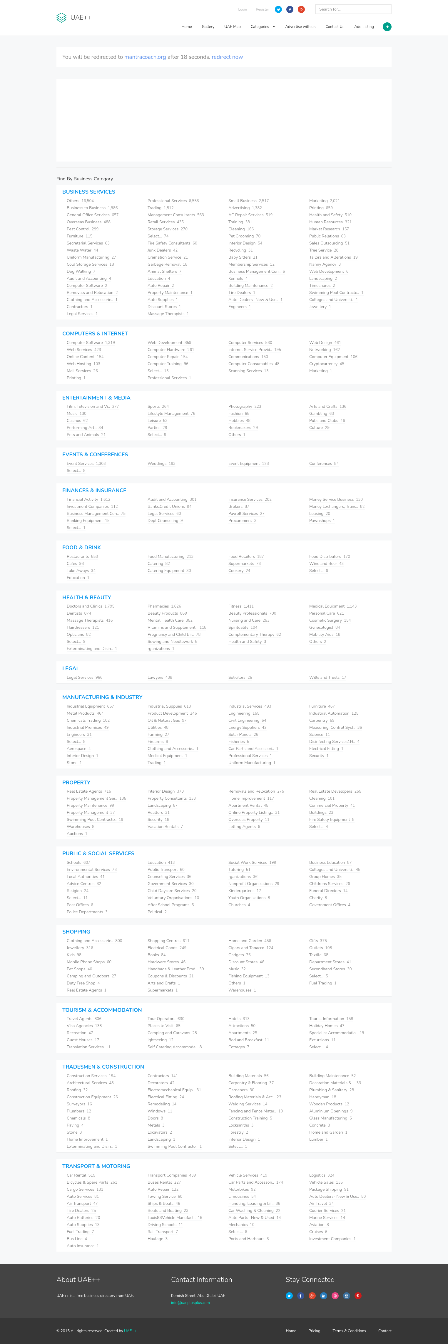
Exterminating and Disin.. (92, 648)
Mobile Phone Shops (89, 962)
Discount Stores (164, 307)
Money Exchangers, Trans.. (337, 506)
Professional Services (173, 201)
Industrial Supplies (169, 706)
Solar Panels (243, 734)
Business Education (330, 862)
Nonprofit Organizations (253, 883)
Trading (161, 208)
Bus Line (77, 1239)
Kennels (238, 278)
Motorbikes (242, 1189)
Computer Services (250, 342)
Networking (324, 349)
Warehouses (80, 826)
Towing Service (165, 1196)
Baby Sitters (243, 257)
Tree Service (323, 250)
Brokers (238, 506)
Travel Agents (84, 1019)
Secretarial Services (88, 243)
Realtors (159, 812)
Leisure (158, 420)
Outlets (320, 948)
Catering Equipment (169, 570)
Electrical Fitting (326, 748)
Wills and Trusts (327, 677)
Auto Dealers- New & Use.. (255, 299)
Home (187, 26)
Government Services (171, 883)
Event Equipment (248, 463)
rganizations (161, 648)
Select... (158, 236)
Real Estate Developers (335, 791)
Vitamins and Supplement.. (177, 627)
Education (159, 278)
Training (240, 222)
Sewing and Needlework (172, 641)
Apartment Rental (248, 805)
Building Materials (248, 1076)
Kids (74, 955)
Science (319, 734)
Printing (321, 208)
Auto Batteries (83, 1217)
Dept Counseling (165, 520)
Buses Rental (164, 1182)
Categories (263, 26)
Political (157, 912)
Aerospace (79, 748)
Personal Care (326, 613)
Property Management (91, 812)
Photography (244, 406)
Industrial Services (249, 706)
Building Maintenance (250, 285)
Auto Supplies (163, 299)
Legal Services (82, 314)
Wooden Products (329, 1104)
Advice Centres (84, 883)
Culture (319, 427)
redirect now (227, 57)
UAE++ (130, 1331)
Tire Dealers (241, 292)
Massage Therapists (168, 314)
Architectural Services (90, 1083)
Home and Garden (249, 941)
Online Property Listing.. (254, 812)
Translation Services (89, 1047)
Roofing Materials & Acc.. (254, 1097)
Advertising (245, 208)
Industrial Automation (333, 713)
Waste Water (82, 250)
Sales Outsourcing (329, 243)
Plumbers (79, 1111)
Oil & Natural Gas (167, 720)
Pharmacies (164, 606)
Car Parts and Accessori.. (253, 748)
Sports (158, 406)
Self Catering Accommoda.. (175, 1047)
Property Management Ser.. (96, 798)
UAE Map (232, 26)
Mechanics (241, 1224)
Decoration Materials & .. (335, 1083)
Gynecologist (324, 627)
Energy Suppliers (247, 727)
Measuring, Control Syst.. (335, 727)
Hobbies (239, 420)
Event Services (86, 463)
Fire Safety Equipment (332, 819)
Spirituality (243, 627)
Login (242, 9)
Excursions (322, 1040)
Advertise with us (300, 26)
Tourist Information (331, 1019)
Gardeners (241, 1090)
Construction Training (250, 1118)
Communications (248, 357)
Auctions (77, 833)
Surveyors (79, 1104)
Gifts (318, 941)
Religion (77, 891)
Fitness (241, 606)
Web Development (328, 271)
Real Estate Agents (89, 791)
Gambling (321, 413)
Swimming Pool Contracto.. (336, 292)
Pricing (314, 1331)
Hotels (239, 1019)
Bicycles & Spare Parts (92, 1182)
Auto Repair (161, 285)
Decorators (161, 1083)
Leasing (319, 513)
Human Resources (330, 222)
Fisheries (238, 741)
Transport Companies (172, 1175)
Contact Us (334, 26)
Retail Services (166, 222)
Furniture (79, 236)
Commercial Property (332, 805)
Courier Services (327, 1210)
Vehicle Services (247, 1175)
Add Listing (364, 26)
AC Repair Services (250, 215)
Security (319, 756)
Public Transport (166, 869)
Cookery (239, 570)
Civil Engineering (247, 720)
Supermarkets (244, 563)
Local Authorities (86, 876)
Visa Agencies (84, 1026)
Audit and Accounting (89, 278)
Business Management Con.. (256, 271)
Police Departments (87, 912)
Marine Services (327, 1217)
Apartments (242, 1033)
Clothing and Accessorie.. (92, 299)
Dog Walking (81, 271)
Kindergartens (244, 891)
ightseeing (160, 1040)
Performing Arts (85, 427)
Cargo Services (85, 1189)
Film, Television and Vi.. (93, 406)
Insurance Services (250, 499)
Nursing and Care (249, 620)
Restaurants (82, 556)
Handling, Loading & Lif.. (254, 1203)
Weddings (161, 463)
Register (262, 9)
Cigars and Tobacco (250, 948)
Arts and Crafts (327, 406)
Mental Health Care (170, 620)
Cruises (318, 1232)
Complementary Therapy (254, 634)
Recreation (80, 1033)
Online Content (85, 357)
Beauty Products (167, 613)
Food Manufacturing (170, 556)
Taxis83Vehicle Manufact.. (175, 1217)
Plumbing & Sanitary (331, 1090)
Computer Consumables (254, 364)
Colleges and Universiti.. (333, 299)
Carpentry (322, 720)
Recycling (240, 250)
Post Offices (80, 905)
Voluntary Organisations (173, 898)
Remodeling (162, 1104)
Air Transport (82, 1203)
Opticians (79, 634)
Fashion (238, 413)
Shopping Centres (169, 941)
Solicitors (240, 677)
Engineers (239, 307)
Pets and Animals (86, 435)
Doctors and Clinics (90, 606)
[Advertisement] (224, 120)
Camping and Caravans (172, 1033)
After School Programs (171, 905)
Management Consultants (176, 215)
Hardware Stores (166, 962)
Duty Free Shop (83, 983)
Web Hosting (83, 364)
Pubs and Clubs (327, 420)
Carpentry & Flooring (251, 1083)
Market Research (329, 229)
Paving (75, 1125)
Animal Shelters (165, 271)
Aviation (319, 1224)
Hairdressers (83, 627)
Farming (158, 734)
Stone (74, 763)
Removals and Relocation (92, 292)
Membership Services (251, 264)
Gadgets (239, 955)
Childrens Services (329, 883)
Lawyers (160, 677)
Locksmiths (240, 1125)
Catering (159, 563)
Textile (318, 955)
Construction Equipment (92, 1097)
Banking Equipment (88, 520)
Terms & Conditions (349, 1331)
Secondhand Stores (330, 969)
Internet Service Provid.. (254, 349)
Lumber (318, 1139)
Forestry (238, 1132)
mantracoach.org (145, 57)
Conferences (324, 463)
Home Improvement (251, 798)
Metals (156, 1125)
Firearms (158, 741)
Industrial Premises (88, 727)
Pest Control (82, 229)
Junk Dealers (163, 250)
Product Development (172, 713)
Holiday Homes (327, 1026)
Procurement (242, 520)
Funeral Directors (328, 891)
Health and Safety (330, 215)
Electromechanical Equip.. (174, 1090)
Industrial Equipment (90, 706)
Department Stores (330, 962)
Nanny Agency (325, 264)
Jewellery (320, 307)
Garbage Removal (167, 264)
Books (157, 955)
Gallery (208, 26)
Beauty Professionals (252, 613)
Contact (385, 1331)
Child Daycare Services (172, 891)
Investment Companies (92, 506)
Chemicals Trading (88, 720)
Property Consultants (172, 798)
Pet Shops (79, 969)
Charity (318, 898)
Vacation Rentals (165, 826)
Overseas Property (249, 819)
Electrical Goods (167, 948)
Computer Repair (168, 357)
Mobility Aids (324, 634)
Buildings (321, 812)
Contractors (80, 307)
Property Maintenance (170, 292)
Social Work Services (252, 862)
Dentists (79, 613)
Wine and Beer (326, 563)
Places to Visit (164, 1026)
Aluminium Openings (331, 1111)
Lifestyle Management (171, 413)
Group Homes (325, 876)
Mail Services (82, 371)
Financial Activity (88, 499)
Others (80, 201)
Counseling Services (169, 876)
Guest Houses (83, 1040)
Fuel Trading (323, 983)
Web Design (325, 342)
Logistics (322, 1175)
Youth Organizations (249, 898)
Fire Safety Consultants (172, 243)
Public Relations (327, 236)
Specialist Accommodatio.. (336, 1033)
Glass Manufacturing (330, 1118)
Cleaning (241, 229)
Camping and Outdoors (91, 976)
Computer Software (87, 285)
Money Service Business (336, 499)
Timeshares (322, 285)
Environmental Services (92, 869)
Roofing (77, 1090)
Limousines (242, 1196)
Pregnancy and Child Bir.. (174, 634)
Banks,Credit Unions (169, 506)
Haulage (158, 1239)
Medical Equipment (333, 606)
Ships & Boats (164, 1203)
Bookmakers (243, 427)
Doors (155, 1118)
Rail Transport (163, 1232)
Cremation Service (168, 257)
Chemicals (78, 1118)
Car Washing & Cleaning (254, 1210)
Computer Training (168, 364)
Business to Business (92, 208)
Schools (78, 862)
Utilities (158, 727)
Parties (157, 427)
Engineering (243, 713)
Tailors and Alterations (333, 257)
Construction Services (91, 1076)
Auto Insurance (83, 1246)
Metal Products (85, 713)
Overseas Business (89, 222)
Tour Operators (166, 1019)
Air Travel (321, 1203)
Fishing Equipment (249, 976)
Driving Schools (165, 1224)
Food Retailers (246, 556)
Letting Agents (244, 826)
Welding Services (248, 1104)
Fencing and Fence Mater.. (255, 1111)
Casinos (77, 420)
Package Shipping (329, 1189)
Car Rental (81, 1175)
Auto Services (83, 1196)
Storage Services (168, 229)
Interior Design (245, 243)
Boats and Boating (168, 1210)
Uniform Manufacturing (91, 257)
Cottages (238, 1047)
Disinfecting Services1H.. (334, 741)
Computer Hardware (171, 349)
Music (76, 413)
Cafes (75, 563)
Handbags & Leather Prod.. (176, 969)
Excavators (160, 1132)
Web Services (84, 349)
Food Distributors (329, 556)
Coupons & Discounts (171, 976)
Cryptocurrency (326, 364)
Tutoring (239, 869)
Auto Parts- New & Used (254, 1217)
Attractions (241, 1026)
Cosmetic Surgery (330, 620)
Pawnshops (322, 520)
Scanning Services (248, 371)
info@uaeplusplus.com (190, 1302)
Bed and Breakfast (248, 1040)
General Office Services (93, 215)
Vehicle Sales (326, 1182)
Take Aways (81, 570)
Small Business (248, 201)
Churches (239, 905)
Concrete (319, 1125)
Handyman (322, 1097)
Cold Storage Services (90, 264)
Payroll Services (246, 513)
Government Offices (329, 905)
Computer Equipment (333, 357)
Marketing (324, 201)
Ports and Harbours (248, 1239)
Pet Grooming (244, 236)
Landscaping (323, 278)
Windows (160, 1111)
